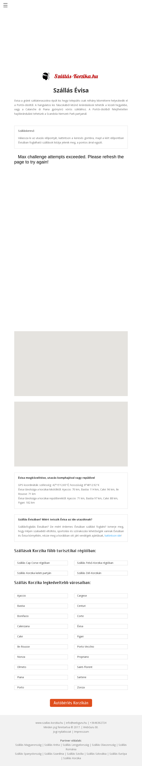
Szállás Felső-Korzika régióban (95, 563)
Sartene (81, 677)
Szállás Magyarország (28, 745)
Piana (20, 677)
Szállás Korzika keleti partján (34, 573)
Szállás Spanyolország (28, 753)
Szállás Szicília (75, 753)
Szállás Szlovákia (96, 753)
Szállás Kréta (52, 745)
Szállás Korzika (72, 758)
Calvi (20, 636)
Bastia (21, 606)
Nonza (21, 657)
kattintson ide (113, 535)
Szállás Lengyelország (76, 745)
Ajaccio (21, 595)
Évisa (80, 626)
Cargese (82, 595)
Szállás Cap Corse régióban (33, 563)
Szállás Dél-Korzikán (89, 573)
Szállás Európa (118, 753)
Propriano (83, 657)
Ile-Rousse (23, 646)
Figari (80, 636)
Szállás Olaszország (104, 745)
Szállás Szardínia (54, 753)
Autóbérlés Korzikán (71, 702)
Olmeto (21, 667)
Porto (20, 687)
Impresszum (81, 731)
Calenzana (23, 626)
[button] (69, 356)
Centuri (81, 606)
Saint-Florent (84, 667)
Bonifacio (23, 616)
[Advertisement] (71, 39)
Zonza (81, 687)
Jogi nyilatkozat (62, 731)
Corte (80, 616)
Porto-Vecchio (85, 646)
